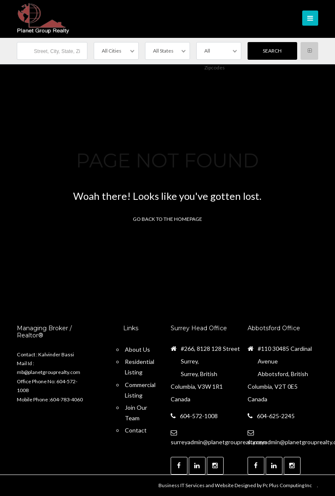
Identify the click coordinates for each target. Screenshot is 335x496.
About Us (137, 349)
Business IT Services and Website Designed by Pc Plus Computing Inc (235, 485)
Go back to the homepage (167, 219)
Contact (136, 430)
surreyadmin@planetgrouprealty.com (219, 442)
